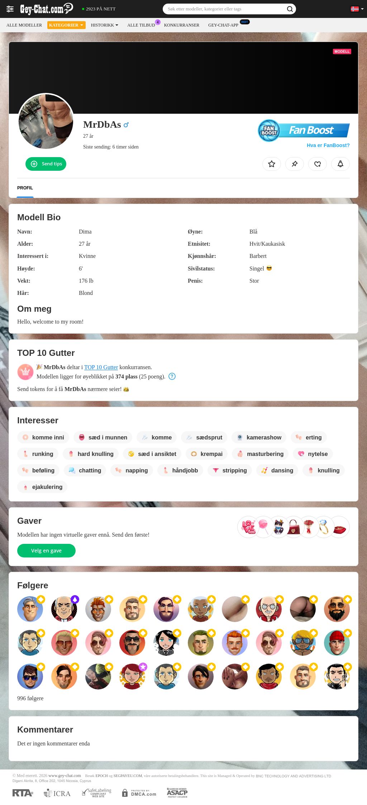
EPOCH (101, 776)
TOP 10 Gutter (101, 367)
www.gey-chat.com (64, 775)
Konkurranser (182, 25)
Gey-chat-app (225, 24)
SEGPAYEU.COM (128, 776)
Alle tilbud (142, 24)
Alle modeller (24, 25)
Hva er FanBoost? (328, 145)
